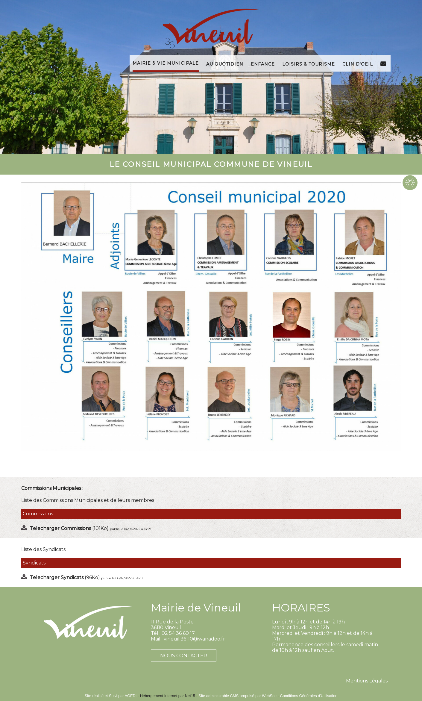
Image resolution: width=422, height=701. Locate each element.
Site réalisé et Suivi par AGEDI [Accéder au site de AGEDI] (111, 696)
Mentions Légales (367, 681)
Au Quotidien (224, 63)
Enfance (263, 63)
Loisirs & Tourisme (308, 63)
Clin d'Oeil (357, 63)
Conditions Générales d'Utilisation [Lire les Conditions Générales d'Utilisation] (309, 696)
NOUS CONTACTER (183, 655)
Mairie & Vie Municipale (166, 62)
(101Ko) (70, 528)
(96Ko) (65, 577)
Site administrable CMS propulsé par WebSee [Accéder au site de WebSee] (237, 696)
